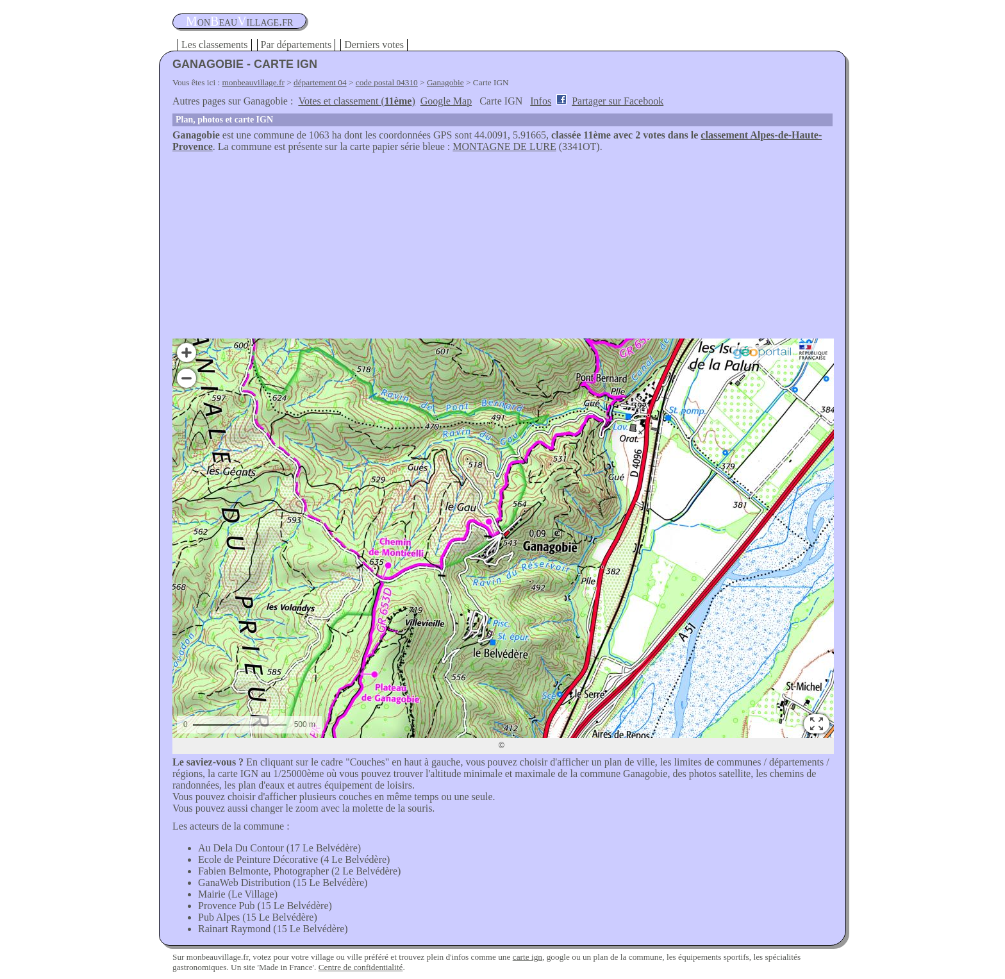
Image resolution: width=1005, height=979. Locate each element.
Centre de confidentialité (361, 967)
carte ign (527, 957)
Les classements (214, 44)
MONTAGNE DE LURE (504, 146)
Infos (540, 101)
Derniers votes (374, 44)
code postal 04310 (387, 82)
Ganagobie (445, 82)
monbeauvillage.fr (253, 82)
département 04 (320, 82)
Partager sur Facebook (617, 101)
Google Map (446, 101)
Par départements (296, 44)
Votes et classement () (356, 101)
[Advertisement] (502, 249)
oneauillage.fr (239, 21)
